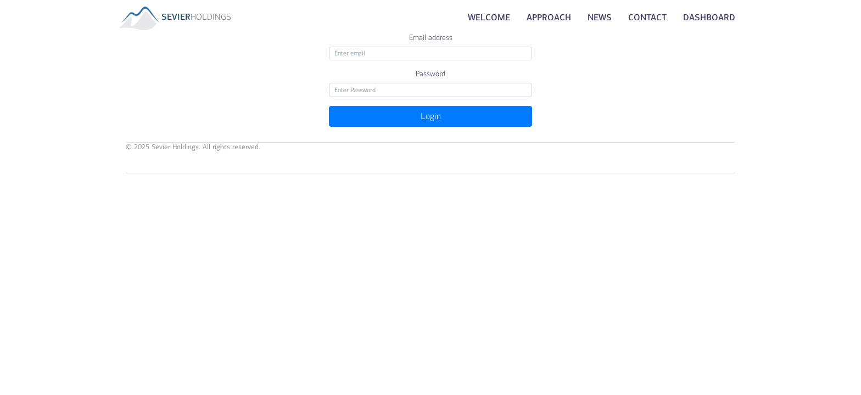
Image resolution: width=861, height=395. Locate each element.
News (600, 17)
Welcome (489, 17)
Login (431, 116)
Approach (549, 17)
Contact (647, 17)
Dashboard (709, 17)
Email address (430, 37)
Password (430, 73)
